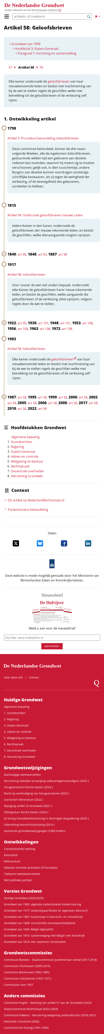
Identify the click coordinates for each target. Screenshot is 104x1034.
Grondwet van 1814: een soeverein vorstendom (35, 942)
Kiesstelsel (11, 855)
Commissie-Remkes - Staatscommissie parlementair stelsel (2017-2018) (50, 960)
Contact (34, 677)
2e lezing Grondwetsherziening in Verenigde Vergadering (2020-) (46, 818)
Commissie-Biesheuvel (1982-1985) (26, 972)
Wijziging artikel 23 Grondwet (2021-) (28, 806)
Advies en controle (24, 456)
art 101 (43, 323)
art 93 (42, 254)
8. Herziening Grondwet (19, 757)
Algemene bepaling (25, 437)
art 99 (22, 323)
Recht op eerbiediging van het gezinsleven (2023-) (36, 793)
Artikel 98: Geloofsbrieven (26, 274)
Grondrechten (21, 442)
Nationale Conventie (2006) (21, 1021)
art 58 (22, 397)
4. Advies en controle (17, 732)
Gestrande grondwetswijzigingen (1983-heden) (34, 831)
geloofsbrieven (59, 81)
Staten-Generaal (23, 451)
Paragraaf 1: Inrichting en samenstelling (47, 53)
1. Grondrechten (14, 713)
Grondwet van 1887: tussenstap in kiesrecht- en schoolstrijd (43, 917)
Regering (17, 447)
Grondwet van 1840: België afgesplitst (28, 929)
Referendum (12, 861)
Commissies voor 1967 (18, 985)
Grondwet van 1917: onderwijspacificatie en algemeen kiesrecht (46, 910)
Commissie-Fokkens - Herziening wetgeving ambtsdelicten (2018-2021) (50, 1015)
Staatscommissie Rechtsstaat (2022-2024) (31, 1009)
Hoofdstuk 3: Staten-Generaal (36, 48)
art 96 (22, 254)
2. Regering (11, 719)
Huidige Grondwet (23, 699)
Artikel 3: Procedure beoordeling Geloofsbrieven (43, 138)
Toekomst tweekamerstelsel (22, 874)
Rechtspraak (20, 466)
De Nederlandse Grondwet (34, 5)
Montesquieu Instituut (45, 10)
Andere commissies (24, 995)
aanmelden (51, 646)
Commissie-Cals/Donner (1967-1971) (27, 978)
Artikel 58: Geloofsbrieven (26, 349)
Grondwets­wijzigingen (28, 767)
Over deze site (13, 677)
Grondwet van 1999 (26, 44)
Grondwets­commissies (28, 952)
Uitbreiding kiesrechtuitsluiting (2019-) (29, 824)
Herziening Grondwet (27, 476)
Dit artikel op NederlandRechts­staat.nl (36, 500)
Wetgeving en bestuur (27, 461)
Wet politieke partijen (18, 880)
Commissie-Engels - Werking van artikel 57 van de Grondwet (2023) (47, 1003)
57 (10, 67)
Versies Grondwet (23, 891)
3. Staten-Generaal (16, 725)
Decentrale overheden (27, 471)
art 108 (87, 323)
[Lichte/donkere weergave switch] (97, 16)
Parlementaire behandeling (28, 509)
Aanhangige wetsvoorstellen (22, 774)
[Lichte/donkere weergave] (97, 16)
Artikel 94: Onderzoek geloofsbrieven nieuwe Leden (45, 215)
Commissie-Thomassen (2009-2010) (27, 966)
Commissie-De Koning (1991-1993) (26, 1028)
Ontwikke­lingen (21, 842)
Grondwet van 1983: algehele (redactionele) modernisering (42, 904)
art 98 (62, 254)
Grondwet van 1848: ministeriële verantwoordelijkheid (39, 923)
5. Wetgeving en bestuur (20, 738)
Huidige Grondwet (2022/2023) (24, 898)
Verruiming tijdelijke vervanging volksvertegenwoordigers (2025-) (46, 781)
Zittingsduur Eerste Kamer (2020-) (26, 812)
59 (41, 67)
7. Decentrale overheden (20, 750)
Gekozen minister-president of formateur (31, 867)
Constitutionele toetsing (19, 849)
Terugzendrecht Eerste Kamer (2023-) (28, 787)
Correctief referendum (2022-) (23, 799)
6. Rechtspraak (13, 744)
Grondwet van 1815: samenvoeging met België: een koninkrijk (44, 935)
